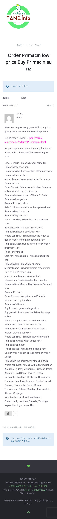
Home (19, 45)
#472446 (50, 105)
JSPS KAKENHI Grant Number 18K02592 (28, 486)
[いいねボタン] (8, 413)
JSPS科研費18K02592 (34, 490)
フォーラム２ (35, 45)
